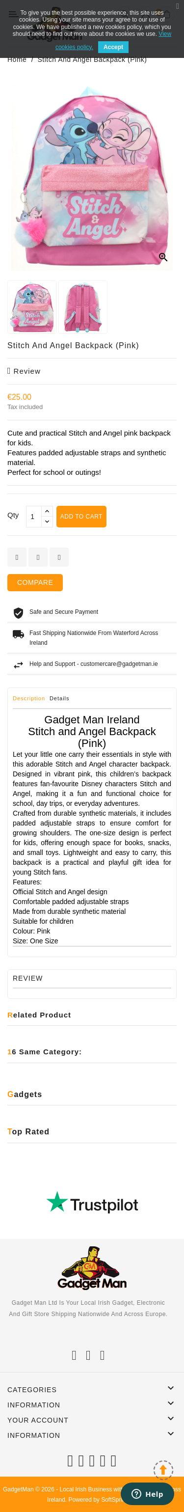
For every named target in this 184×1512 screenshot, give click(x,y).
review (24, 371)
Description (29, 698)
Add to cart (81, 516)
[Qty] (34, 516)
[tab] (30, 700)
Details (60, 698)
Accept (113, 47)
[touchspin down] (47, 521)
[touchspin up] (47, 511)
